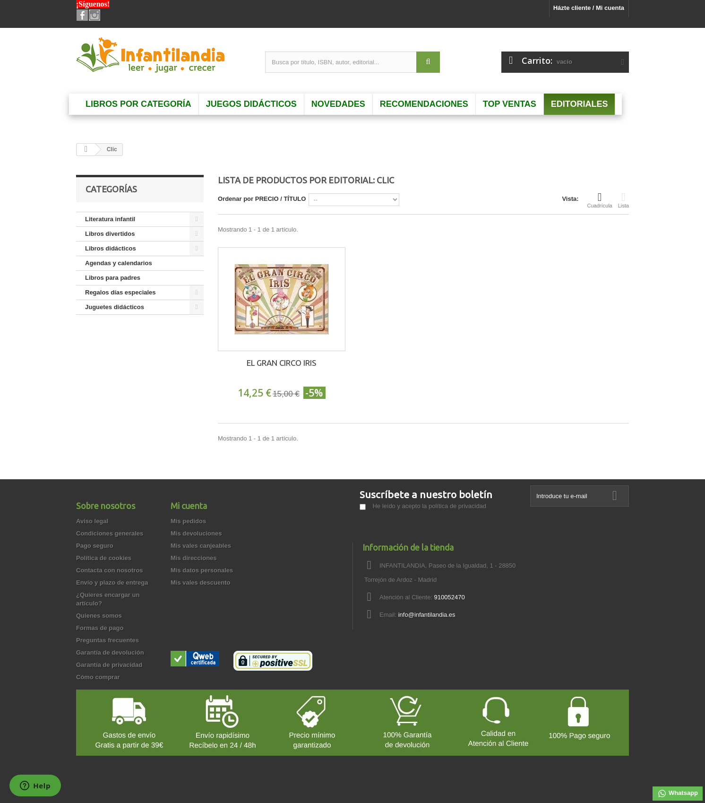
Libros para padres (112, 277)
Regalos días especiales (120, 292)
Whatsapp (677, 793)
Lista (623, 199)
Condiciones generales (109, 533)
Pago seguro (94, 545)
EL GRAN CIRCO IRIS (281, 362)
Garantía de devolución (110, 652)
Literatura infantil (110, 219)
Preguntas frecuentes (107, 640)
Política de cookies (103, 557)
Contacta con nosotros (109, 570)
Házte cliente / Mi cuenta (588, 7)
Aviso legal (92, 521)
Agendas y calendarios (118, 263)
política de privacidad (457, 505)
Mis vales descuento (200, 582)
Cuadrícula (599, 199)
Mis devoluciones (196, 533)
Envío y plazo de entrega (112, 582)
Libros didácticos (110, 248)
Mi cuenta (189, 505)
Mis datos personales (202, 570)
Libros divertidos (110, 233)
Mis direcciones (194, 557)
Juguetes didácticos (114, 307)
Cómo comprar (98, 677)
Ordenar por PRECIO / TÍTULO (262, 198)
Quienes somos (99, 615)
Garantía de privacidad (109, 664)
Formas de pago (99, 627)
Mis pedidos (188, 521)
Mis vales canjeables (201, 545)
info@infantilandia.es (427, 614)
